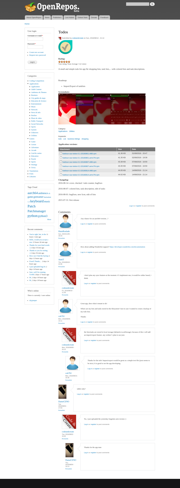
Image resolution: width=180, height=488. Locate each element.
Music (33, 107)
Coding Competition (36, 81)
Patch (32, 206)
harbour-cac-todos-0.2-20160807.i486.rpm (79, 162)
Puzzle (33, 159)
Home (27, 24)
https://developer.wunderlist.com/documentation (127, 247)
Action (33, 145)
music (47, 201)
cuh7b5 (61, 316)
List (64, 139)
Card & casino (36, 153)
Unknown (34, 133)
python (33, 216)
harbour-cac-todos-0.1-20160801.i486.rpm (79, 154)
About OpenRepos (33, 17)
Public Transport (37, 121)
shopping (85, 139)
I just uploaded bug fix (37, 267)
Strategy (34, 165)
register (138, 206)
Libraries (32, 177)
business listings (74, 139)
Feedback (104, 17)
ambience (43, 193)
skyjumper (33, 300)
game (30, 196)
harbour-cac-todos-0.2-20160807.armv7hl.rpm (81, 166)
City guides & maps (38, 98)
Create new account (36, 52)
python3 (42, 215)
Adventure (35, 147)
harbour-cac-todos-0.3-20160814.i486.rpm (79, 171)
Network (34, 110)
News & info (35, 112)
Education (35, 156)
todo (60, 139)
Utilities (34, 136)
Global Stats (83, 17)
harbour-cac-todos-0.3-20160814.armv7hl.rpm (81, 175)
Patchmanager (37, 211)
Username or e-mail (35, 36)
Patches (34, 115)
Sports (33, 127)
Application (35, 87)
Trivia (33, 168)
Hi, (30, 278)
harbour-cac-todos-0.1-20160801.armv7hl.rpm (81, 158)
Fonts (31, 174)
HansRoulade (64, 231)
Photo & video (36, 118)
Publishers (57, 17)
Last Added (69, 17)
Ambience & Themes (39, 92)
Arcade (33, 150)
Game (33, 142)
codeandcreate (77, 38)
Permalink (61, 238)
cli (49, 193)
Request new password (37, 55)
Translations (33, 171)
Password (32, 44)
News (47, 17)
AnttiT (61, 259)
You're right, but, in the (37, 234)
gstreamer (38, 196)
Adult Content (36, 89)
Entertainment (36, 104)
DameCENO (63, 401)
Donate (94, 17)
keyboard (37, 201)
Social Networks (37, 124)
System (34, 130)
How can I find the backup (39, 256)
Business (34, 95)
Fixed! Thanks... (35, 261)
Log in (131, 206)
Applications (34, 84)
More (49, 219)
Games (31, 139)
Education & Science (38, 101)
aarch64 (33, 193)
